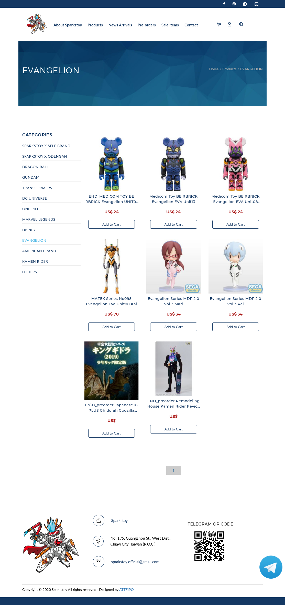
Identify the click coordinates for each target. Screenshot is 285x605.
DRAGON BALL (35, 167)
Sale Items (170, 25)
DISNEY (29, 230)
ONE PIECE (32, 209)
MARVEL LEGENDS (38, 219)
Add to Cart (111, 224)
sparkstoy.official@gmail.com (135, 561)
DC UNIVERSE (34, 198)
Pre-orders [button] (147, 25)
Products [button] (95, 25)
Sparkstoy (119, 520)
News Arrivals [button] (120, 25)
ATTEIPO (126, 589)
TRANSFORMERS (37, 188)
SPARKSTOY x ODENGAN (44, 156)
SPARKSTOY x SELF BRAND (46, 146)
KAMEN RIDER (35, 261)
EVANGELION (251, 69)
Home (214, 69)
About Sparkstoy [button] (67, 25)
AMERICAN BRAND (39, 251)
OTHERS (29, 272)
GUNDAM (30, 177)
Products (229, 69)
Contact (191, 25)
